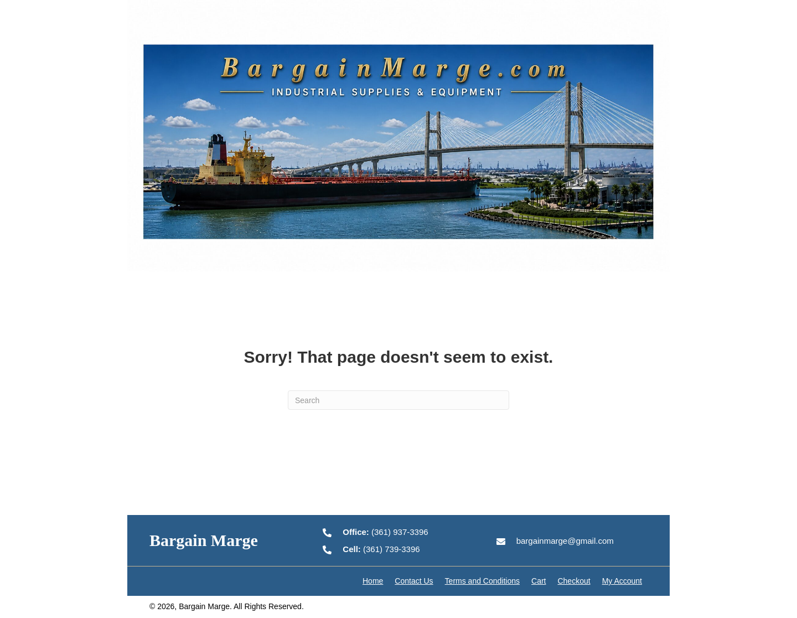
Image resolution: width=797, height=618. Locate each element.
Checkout (573, 581)
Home (373, 581)
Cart (538, 581)
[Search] (398, 400)
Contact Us (414, 581)
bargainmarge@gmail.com (565, 540)
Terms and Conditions (482, 581)
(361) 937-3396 (385, 532)
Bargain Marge (203, 540)
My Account (622, 581)
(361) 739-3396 (381, 549)
